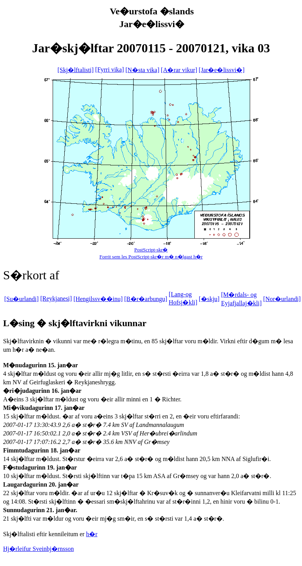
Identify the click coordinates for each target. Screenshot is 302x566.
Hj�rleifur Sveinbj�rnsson (38, 548)
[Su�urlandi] (21, 299)
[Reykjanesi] (56, 298)
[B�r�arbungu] (145, 299)
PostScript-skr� (151, 250)
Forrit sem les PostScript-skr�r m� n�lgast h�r (151, 257)
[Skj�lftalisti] (75, 70)
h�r (91, 534)
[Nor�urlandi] (282, 299)
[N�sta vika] (142, 70)
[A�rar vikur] (179, 70)
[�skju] (209, 299)
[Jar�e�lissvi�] (221, 70)
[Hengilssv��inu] (98, 299)
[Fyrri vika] (109, 69)
